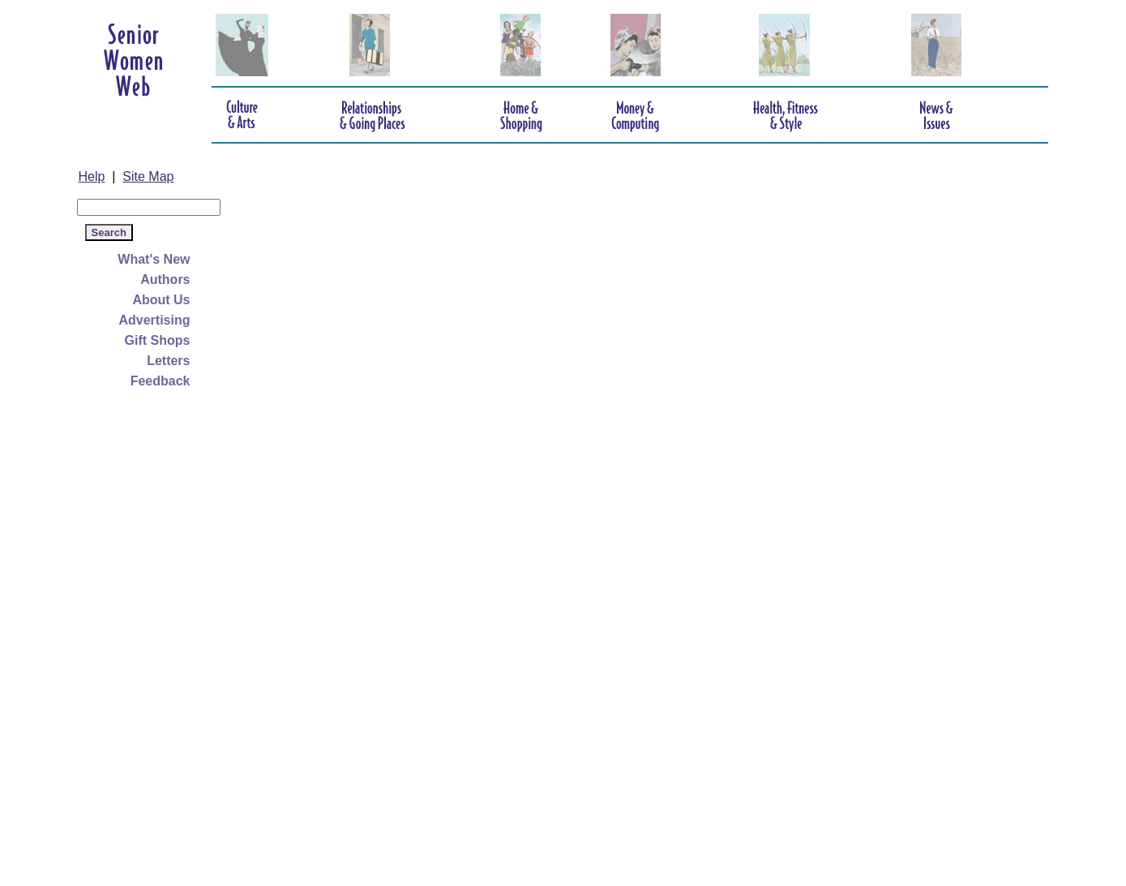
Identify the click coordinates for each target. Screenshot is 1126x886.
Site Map (147, 176)
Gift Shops (158, 340)
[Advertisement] (142, 634)
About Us (161, 300)
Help (92, 176)
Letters (168, 361)
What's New (154, 259)
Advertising (154, 320)
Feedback (161, 381)
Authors (165, 279)
